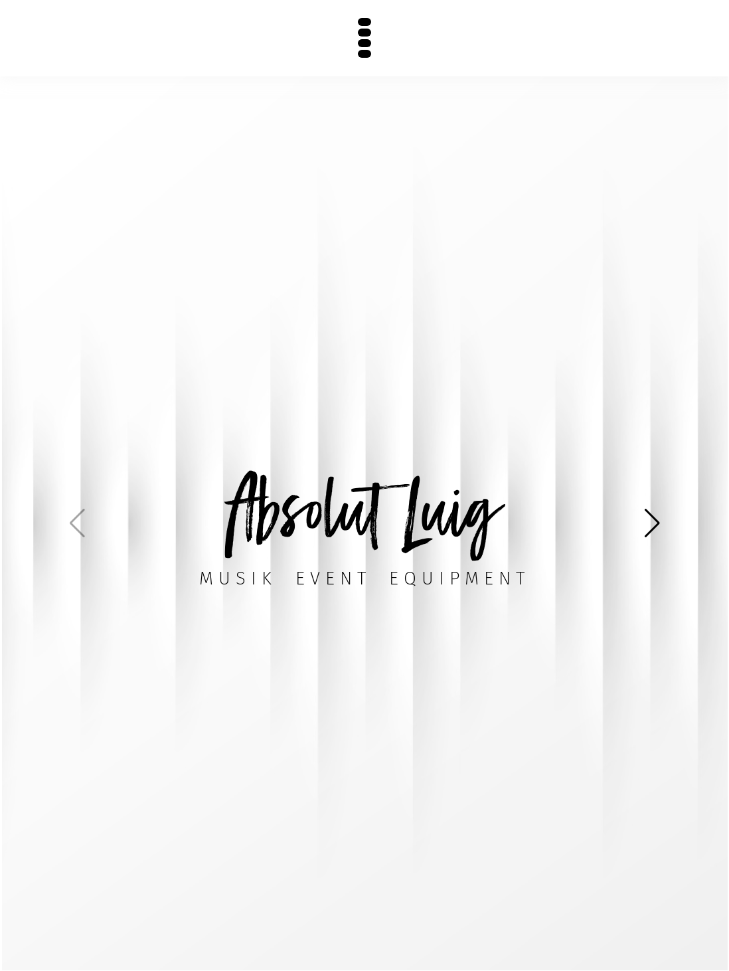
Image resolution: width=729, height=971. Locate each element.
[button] (652, 523)
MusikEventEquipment (364, 578)
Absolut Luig (364, 509)
